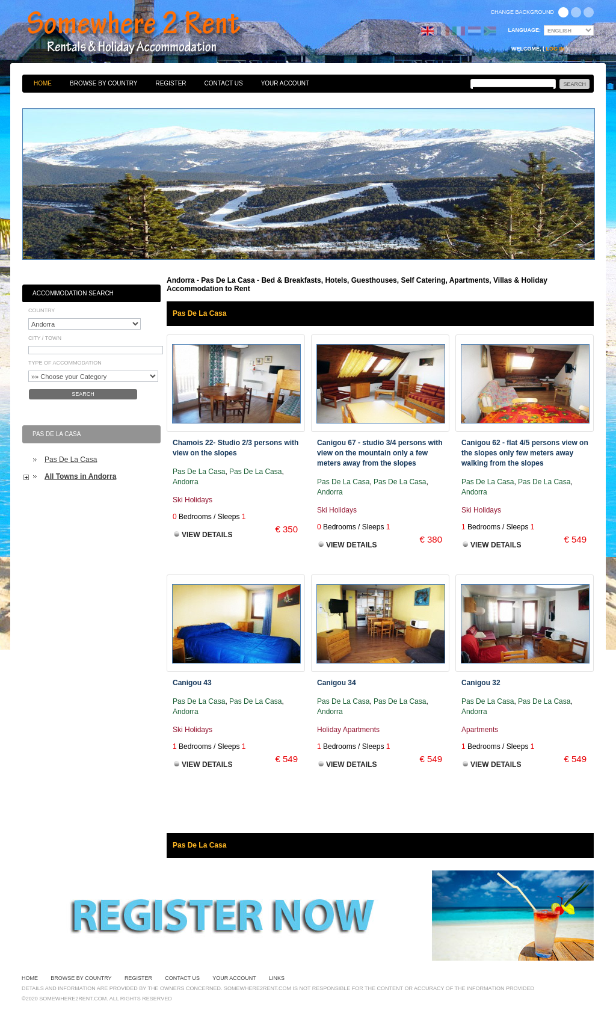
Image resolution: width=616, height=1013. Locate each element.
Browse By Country (103, 83)
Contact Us (224, 83)
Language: (524, 30)
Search (83, 394)
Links (277, 978)
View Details (207, 535)
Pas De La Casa (71, 459)
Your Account (285, 83)
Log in (555, 49)
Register (170, 83)
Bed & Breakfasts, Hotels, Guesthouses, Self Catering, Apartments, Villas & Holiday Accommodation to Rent (146, 33)
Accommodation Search (73, 293)
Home (43, 83)
